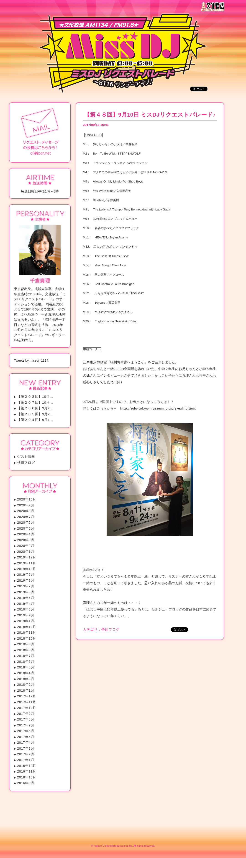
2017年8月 (25, 719)
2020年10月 (26, 499)
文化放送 (214, 6)
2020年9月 (25, 505)
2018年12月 (26, 627)
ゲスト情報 (26, 456)
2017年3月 (25, 748)
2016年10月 (26, 777)
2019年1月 (25, 621)
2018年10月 (26, 638)
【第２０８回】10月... (35, 396)
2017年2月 (25, 754)
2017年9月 (25, 713)
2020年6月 (25, 522)
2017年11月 (26, 702)
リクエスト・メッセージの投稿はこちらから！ (40, 132)
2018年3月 (25, 679)
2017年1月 (25, 760)
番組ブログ (26, 462)
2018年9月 (25, 644)
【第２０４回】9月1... (35, 420)
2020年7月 (25, 517)
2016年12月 (26, 766)
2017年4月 (25, 742)
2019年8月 (25, 580)
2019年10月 (26, 569)
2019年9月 (25, 574)
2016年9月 (25, 783)
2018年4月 (25, 673)
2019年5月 (25, 598)
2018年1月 (25, 690)
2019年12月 (26, 557)
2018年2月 (25, 684)
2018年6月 (25, 661)
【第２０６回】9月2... (35, 408)
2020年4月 (25, 534)
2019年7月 (25, 586)
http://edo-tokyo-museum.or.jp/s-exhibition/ (159, 408)
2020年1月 (25, 551)
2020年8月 (25, 511)
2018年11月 (26, 632)
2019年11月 (26, 563)
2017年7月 (25, 725)
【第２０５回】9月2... (35, 414)
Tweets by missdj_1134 (31, 360)
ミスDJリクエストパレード (123, 58)
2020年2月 (25, 546)
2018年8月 (25, 650)
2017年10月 (26, 708)
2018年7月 (25, 656)
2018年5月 (25, 667)
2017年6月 (25, 731)
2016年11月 (26, 771)
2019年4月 (25, 603)
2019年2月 (25, 615)
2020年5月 (25, 528)
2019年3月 (25, 609)
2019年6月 (25, 592)
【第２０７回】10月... (35, 402)
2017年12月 (26, 696)
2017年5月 (25, 737)
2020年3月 (25, 540)
